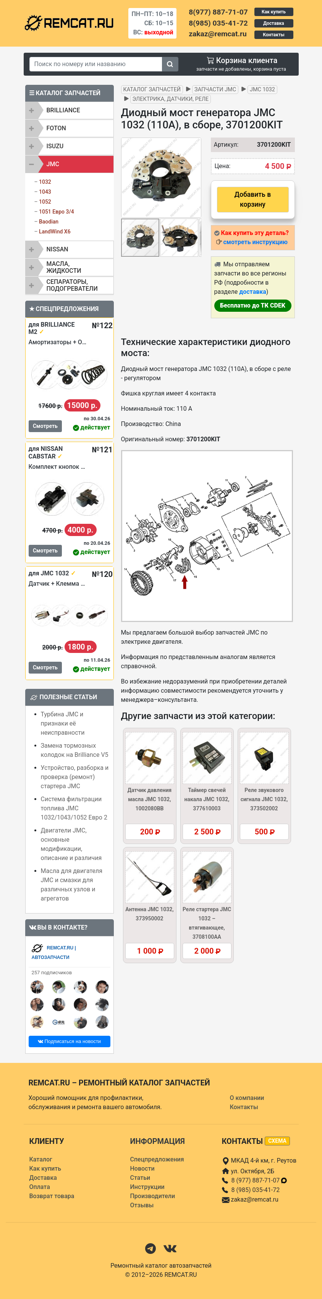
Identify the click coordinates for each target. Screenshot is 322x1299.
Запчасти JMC (215, 89)
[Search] (95, 64)
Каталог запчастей (152, 89)
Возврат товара (51, 1196)
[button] (194, 178)
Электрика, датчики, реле (171, 99)
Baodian (48, 222)
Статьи (140, 1177)
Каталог (40, 1159)
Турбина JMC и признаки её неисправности (63, 723)
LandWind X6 (55, 231)
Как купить (274, 12)
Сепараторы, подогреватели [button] (72, 285)
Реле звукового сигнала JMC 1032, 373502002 (264, 799)
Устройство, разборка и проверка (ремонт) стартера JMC (75, 777)
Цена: (223, 166)
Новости (142, 1168)
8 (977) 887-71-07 (259, 1180)
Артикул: (222, 144)
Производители (152, 1196)
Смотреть (45, 426)
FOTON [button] (56, 128)
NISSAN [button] (57, 249)
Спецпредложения (157, 1159)
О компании (247, 1097)
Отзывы (142, 1205)
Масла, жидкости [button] (64, 267)
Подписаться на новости (69, 1041)
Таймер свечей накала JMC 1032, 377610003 (207, 799)
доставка (252, 291)
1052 (45, 202)
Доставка (273, 23)
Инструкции (147, 1186)
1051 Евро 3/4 (56, 212)
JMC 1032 (262, 89)
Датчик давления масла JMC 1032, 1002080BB (150, 799)
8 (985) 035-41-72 (255, 1190)
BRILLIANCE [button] (63, 110)
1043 (45, 192)
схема (277, 1141)
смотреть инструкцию (255, 242)
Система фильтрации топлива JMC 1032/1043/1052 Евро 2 (74, 808)
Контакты (273, 34)
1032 (45, 182)
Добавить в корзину (253, 199)
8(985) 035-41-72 (218, 23)
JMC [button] (53, 164)
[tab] (69, 110)
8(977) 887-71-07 (218, 12)
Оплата (39, 1186)
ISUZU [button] (55, 146)
